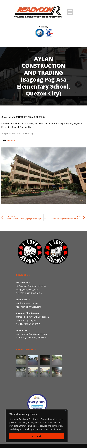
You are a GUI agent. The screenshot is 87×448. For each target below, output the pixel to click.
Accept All (36, 436)
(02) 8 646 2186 (28, 293)
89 (40, 293)
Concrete (11, 140)
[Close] (65, 410)
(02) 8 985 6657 (32, 324)
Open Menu (70, 12)
